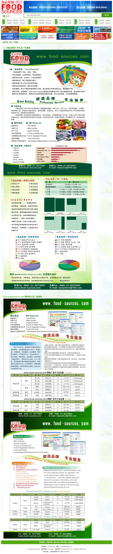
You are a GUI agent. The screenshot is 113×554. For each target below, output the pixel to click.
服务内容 (57, 542)
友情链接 (71, 542)
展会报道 (108, 20)
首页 (10, 42)
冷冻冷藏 (68, 23)
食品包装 (48, 23)
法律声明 (49, 542)
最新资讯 (9, 20)
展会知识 (108, 23)
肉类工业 (61, 20)
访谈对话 (22, 20)
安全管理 (35, 23)
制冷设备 (81, 20)
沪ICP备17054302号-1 (64, 551)
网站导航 (64, 542)
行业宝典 (22, 23)
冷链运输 (81, 23)
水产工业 (68, 20)
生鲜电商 (87, 23)
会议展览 (101, 20)
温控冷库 (87, 20)
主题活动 (101, 23)
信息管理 (41, 20)
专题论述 (15, 23)
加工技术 (48, 20)
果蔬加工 (61, 23)
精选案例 (41, 23)
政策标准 (15, 20)
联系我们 (42, 542)
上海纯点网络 (53, 551)
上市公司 (35, 20)
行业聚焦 (9, 23)
